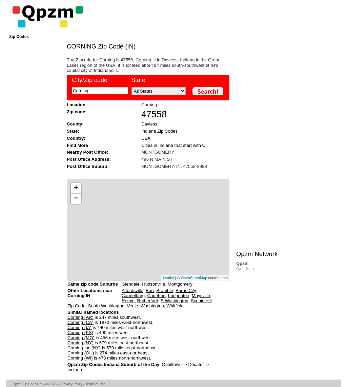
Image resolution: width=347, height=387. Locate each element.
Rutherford (147, 300)
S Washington (174, 300)
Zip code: (77, 111)
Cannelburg (133, 295)
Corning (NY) (80, 342)
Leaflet (168, 278)
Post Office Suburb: (88, 166)
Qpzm (249, 266)
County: (75, 124)
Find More (77, 145)
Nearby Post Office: (87, 152)
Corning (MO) (81, 337)
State (138, 80)
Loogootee (178, 295)
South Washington (106, 305)
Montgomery (180, 284)
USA (145, 138)
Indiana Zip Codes (159, 131)
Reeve (128, 300)
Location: (77, 104)
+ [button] (76, 188)
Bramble (165, 290)
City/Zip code (89, 80)
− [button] (76, 199)
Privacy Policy (71, 384)
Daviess (149, 124)
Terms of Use (95, 384)
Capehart (156, 295)
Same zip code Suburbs (92, 284)
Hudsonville (153, 284)
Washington (152, 305)
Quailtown (172, 364)
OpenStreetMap (194, 278)
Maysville (201, 295)
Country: (76, 138)
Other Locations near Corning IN (90, 295)
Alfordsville (132, 290)
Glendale (131, 284)
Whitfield (175, 305)
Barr (150, 290)
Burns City (186, 290)
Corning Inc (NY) (84, 347)
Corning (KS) (80, 332)
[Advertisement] (144, 173)
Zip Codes (19, 36)
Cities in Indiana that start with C (173, 145)
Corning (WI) (80, 358)
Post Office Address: (89, 159)
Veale (132, 305)
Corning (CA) (80, 322)
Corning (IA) (79, 327)
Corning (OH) (80, 352)
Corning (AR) (80, 317)
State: (73, 131)
